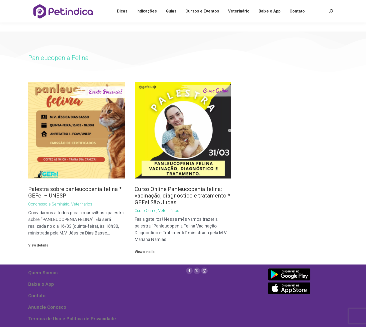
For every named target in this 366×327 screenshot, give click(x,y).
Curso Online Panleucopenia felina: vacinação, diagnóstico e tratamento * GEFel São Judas (182, 196)
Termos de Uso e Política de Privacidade (72, 319)
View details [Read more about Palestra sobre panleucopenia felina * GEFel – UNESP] (38, 245)
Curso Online (145, 210)
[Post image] (76, 130)
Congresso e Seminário (48, 204)
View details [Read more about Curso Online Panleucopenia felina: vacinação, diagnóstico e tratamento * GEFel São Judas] (145, 252)
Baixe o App (41, 284)
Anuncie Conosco (47, 307)
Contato (36, 295)
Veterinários (81, 204)
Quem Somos (43, 273)
